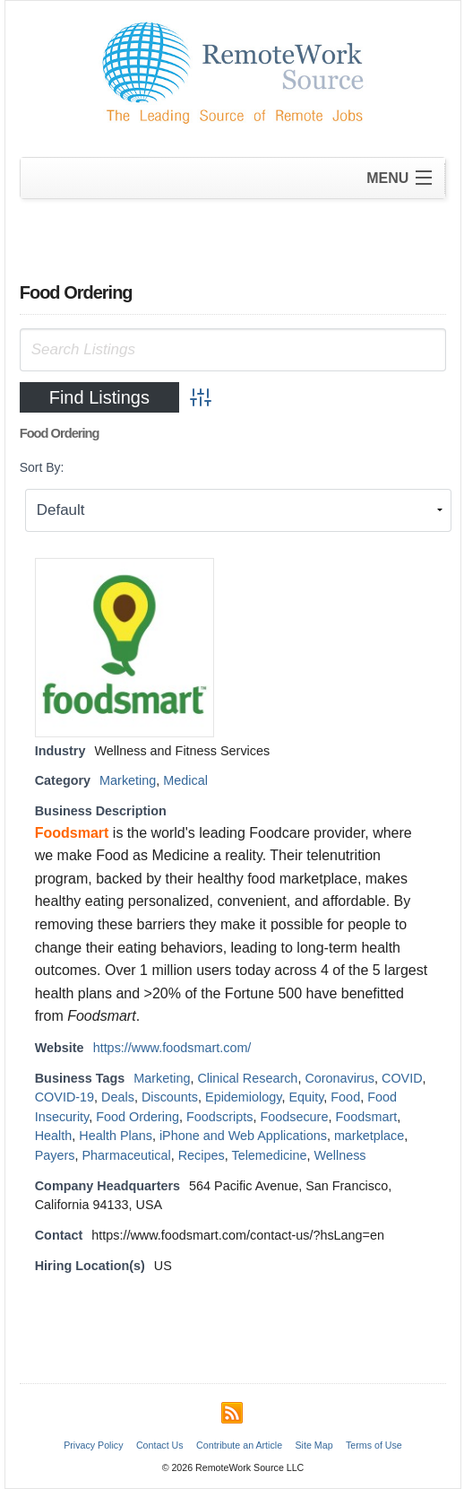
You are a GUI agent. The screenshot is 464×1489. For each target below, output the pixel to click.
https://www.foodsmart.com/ (172, 1048)
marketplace (369, 1135)
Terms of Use (374, 1445)
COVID (402, 1078)
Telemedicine (268, 1155)
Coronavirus (339, 1078)
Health (54, 1135)
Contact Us (160, 1445)
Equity (305, 1097)
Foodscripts (219, 1117)
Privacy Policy (93, 1445)
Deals (117, 1097)
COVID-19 (64, 1097)
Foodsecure (294, 1117)
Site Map (314, 1445)
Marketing (127, 780)
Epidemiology (243, 1097)
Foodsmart (366, 1117)
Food (345, 1097)
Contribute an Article (239, 1445)
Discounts (170, 1097)
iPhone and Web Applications (243, 1135)
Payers (55, 1155)
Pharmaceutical (126, 1155)
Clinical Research (247, 1078)
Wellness (339, 1155)
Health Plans (115, 1135)
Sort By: (42, 467)
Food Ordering (137, 1117)
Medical (185, 780)
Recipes (201, 1155)
